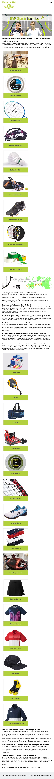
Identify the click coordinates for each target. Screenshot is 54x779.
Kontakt (49, 775)
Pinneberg (48, 348)
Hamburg (36, 46)
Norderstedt (29, 326)
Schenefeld (4, 349)
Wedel (33, 326)
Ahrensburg (37, 326)
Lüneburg (11, 349)
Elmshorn (21, 749)
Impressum (38, 775)
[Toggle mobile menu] (51, 2)
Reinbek (44, 326)
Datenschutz (44, 775)
